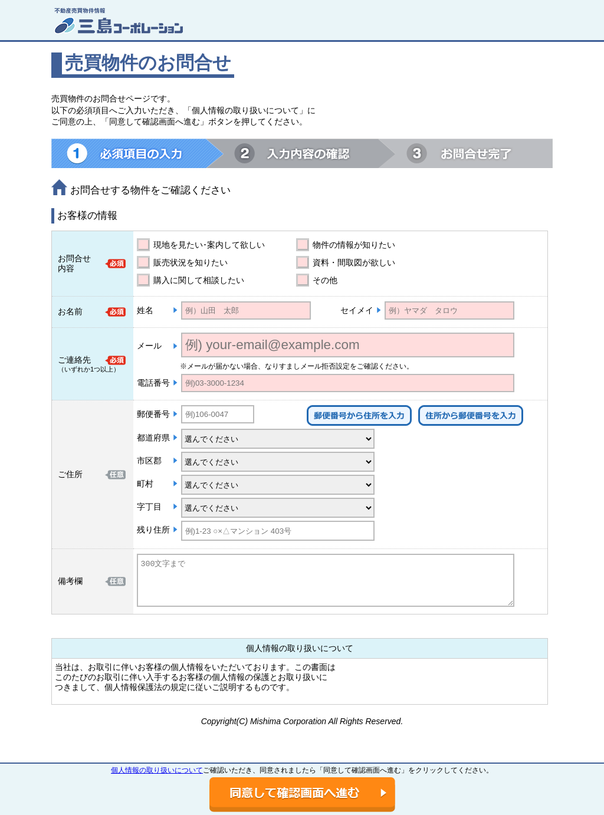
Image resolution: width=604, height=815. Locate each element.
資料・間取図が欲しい (354, 262)
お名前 (70, 311)
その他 (325, 280)
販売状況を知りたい (190, 262)
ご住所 (70, 474)
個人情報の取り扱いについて (157, 770)
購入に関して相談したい (198, 280)
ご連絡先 (74, 359)
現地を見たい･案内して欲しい (209, 244)
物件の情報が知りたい (354, 244)
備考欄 (70, 581)
